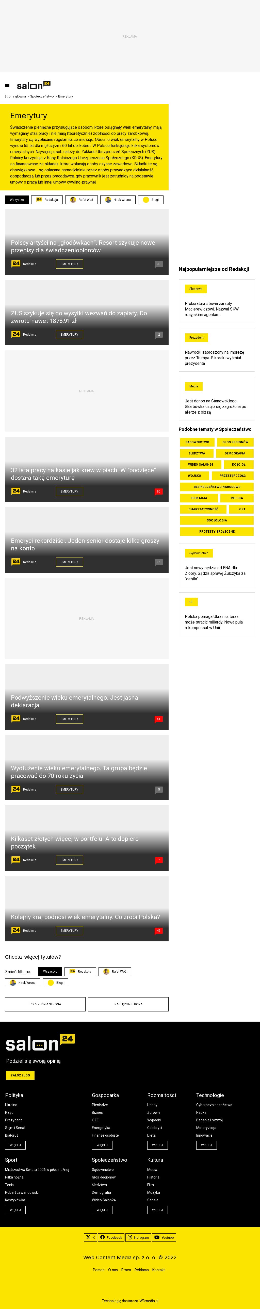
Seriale (152, 1200)
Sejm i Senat (15, 1128)
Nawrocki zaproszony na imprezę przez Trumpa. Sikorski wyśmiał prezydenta (214, 358)
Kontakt (158, 1270)
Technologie (210, 1095)
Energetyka (101, 1128)
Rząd (9, 1112)
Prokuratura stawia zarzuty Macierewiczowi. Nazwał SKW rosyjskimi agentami (212, 309)
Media (193, 386)
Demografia (235, 453)
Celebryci (154, 1128)
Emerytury (69, 264)
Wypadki (154, 1120)
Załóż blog (20, 1075)
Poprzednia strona (45, 1004)
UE (191, 602)
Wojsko (194, 476)
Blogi (155, 200)
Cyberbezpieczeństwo (214, 1105)
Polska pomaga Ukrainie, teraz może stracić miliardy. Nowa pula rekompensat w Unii (214, 622)
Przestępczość (233, 476)
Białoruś (11, 1135)
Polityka (14, 1095)
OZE (95, 1120)
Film (150, 1185)
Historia (153, 1177)
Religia (237, 498)
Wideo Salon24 (200, 464)
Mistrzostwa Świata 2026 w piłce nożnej (37, 1170)
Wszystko (17, 200)
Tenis (9, 1185)
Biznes (97, 1112)
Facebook (111, 1238)
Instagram (138, 1238)
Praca (126, 1270)
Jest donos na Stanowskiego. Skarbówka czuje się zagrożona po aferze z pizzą (215, 407)
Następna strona (128, 1004)
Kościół (239, 464)
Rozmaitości (161, 1095)
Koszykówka (15, 1200)
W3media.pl (149, 1301)
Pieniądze (100, 1105)
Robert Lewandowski (22, 1192)
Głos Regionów (235, 442)
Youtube (164, 1238)
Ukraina (11, 1105)
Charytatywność (203, 509)
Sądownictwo (197, 442)
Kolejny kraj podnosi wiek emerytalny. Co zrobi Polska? (85, 917)
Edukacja (199, 498)
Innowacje (204, 1135)
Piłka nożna (14, 1177)
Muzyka (153, 1192)
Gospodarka (105, 1095)
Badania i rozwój (209, 1120)
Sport (11, 1160)
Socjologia (217, 520)
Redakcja (47, 200)
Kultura (155, 1160)
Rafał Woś (81, 200)
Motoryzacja (206, 1128)
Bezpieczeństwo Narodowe (217, 487)
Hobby (152, 1105)
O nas (113, 1270)
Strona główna (15, 96)
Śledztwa (195, 289)
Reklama (142, 1270)
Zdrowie (153, 1112)
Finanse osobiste (105, 1135)
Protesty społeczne (217, 531)
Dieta (151, 1135)
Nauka (201, 1112)
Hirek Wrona (118, 200)
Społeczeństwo (42, 96)
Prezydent (196, 337)
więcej (15, 1145)
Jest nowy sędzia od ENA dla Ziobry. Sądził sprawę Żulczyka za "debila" (215, 573)
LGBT (241, 509)
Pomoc (99, 1270)
